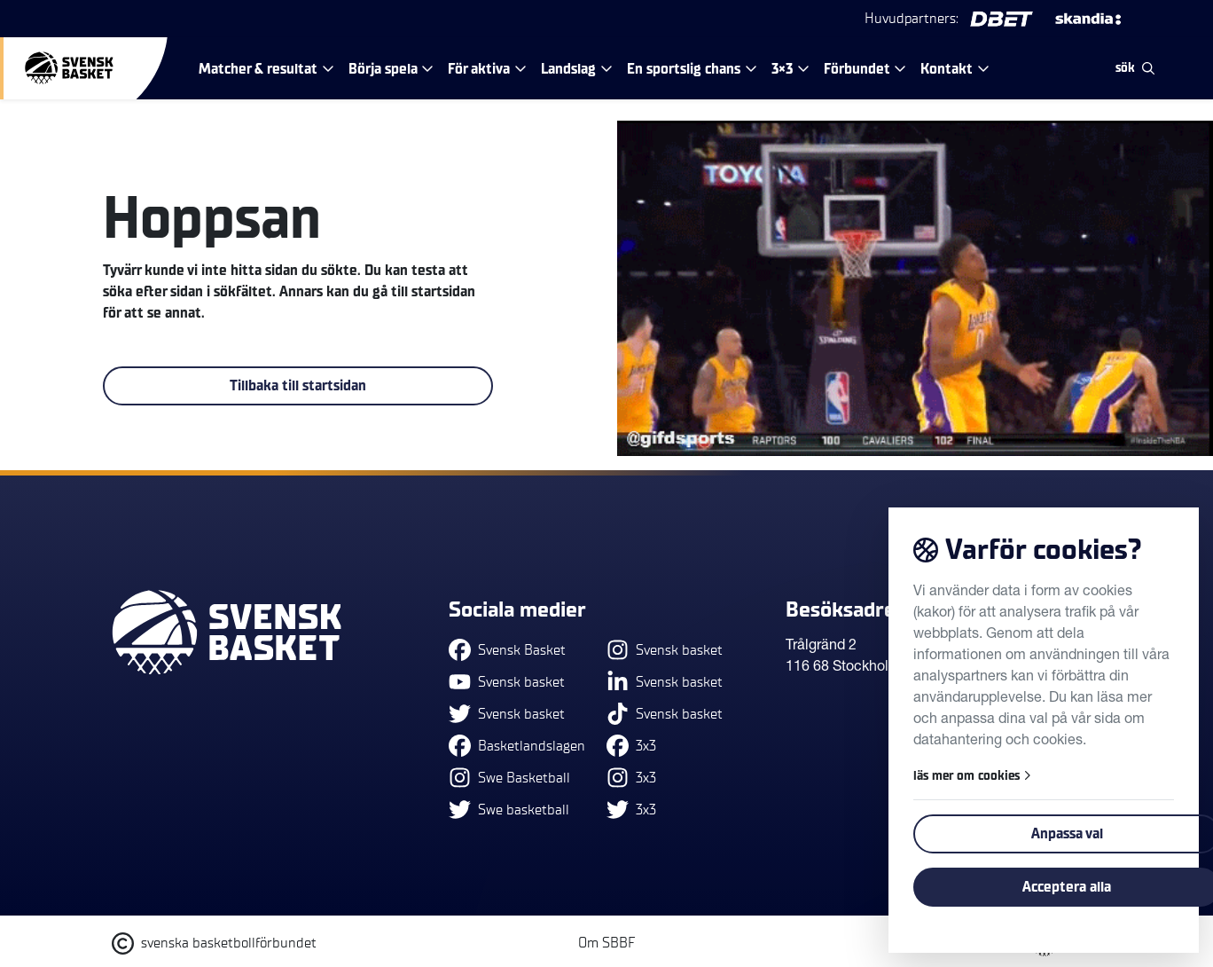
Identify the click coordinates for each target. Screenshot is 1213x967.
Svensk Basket (507, 650)
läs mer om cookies (972, 775)
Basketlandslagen (517, 746)
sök (1134, 67)
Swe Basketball (509, 778)
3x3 (631, 746)
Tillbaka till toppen (1027, 529)
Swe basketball (509, 809)
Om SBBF (606, 943)
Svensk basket (507, 682)
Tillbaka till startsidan (298, 386)
